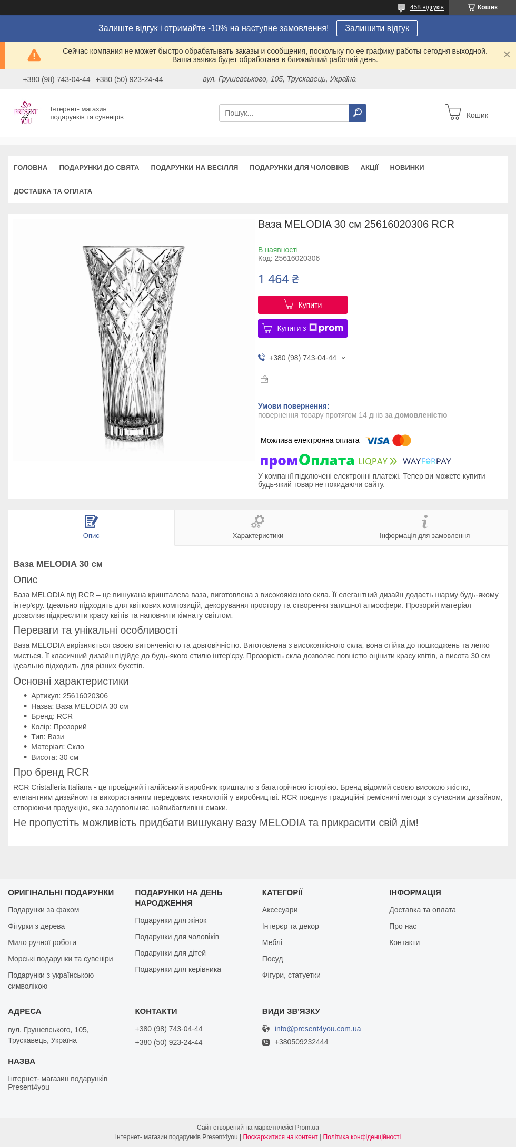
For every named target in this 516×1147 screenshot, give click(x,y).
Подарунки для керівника (178, 969)
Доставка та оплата (53, 191)
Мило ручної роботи (42, 942)
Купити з (310, 328)
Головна (30, 167)
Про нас (402, 926)
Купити (310, 305)
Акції (370, 167)
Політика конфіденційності (362, 1137)
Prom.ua (307, 1127)
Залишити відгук (377, 28)
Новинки (407, 167)
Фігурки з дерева (36, 926)
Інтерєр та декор (290, 926)
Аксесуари (280, 910)
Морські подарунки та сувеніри (60, 959)
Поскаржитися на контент (280, 1137)
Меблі (272, 942)
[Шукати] (357, 113)
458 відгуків (427, 7)
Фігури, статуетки (291, 975)
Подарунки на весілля (194, 167)
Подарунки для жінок (170, 920)
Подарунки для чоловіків (299, 167)
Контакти (404, 942)
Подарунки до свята (99, 167)
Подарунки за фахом (43, 910)
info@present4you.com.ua (318, 1029)
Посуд (272, 959)
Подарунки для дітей (170, 953)
